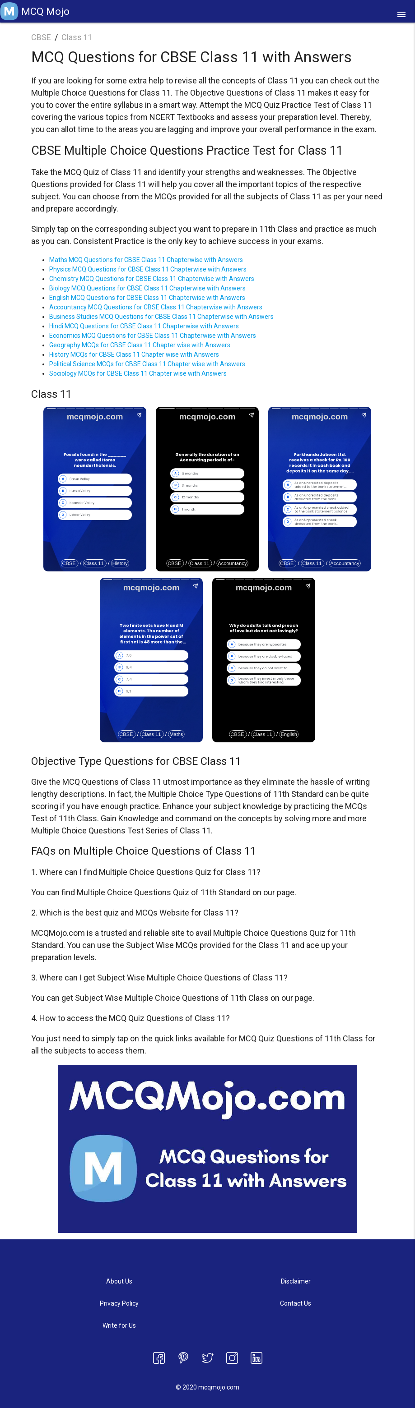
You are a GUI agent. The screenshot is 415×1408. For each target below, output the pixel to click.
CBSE (41, 37)
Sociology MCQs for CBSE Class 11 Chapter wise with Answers (138, 373)
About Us (119, 1281)
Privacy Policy (119, 1303)
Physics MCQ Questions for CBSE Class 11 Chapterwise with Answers (148, 269)
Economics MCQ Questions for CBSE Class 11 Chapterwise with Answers (152, 335)
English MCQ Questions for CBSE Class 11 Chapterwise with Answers (147, 297)
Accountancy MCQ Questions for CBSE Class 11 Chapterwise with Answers (155, 307)
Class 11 (77, 37)
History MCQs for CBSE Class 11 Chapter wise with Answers (134, 354)
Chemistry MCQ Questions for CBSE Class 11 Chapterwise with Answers (151, 278)
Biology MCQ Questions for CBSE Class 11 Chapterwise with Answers (147, 288)
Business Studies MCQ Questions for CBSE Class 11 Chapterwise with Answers (161, 316)
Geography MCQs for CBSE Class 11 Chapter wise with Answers (139, 345)
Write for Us (119, 1325)
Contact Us (295, 1303)
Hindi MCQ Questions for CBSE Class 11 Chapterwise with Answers (144, 326)
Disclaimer (296, 1281)
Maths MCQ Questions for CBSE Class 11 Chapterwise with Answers (146, 259)
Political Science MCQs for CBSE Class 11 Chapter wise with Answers (147, 364)
